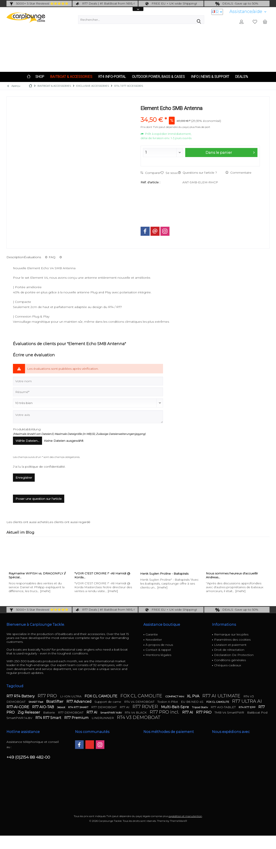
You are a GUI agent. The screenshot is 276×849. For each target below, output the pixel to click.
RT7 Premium (76, 718)
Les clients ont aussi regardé (69, 522)
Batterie (49, 712)
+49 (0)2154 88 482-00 (28, 757)
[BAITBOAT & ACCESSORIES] (71, 77)
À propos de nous (159, 645)
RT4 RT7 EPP (247, 707)
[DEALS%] (241, 77)
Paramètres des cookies (232, 639)
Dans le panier (230, 152)
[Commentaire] (88, 402)
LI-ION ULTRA (71, 696)
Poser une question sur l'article (39, 499)
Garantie (152, 634)
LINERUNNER (103, 718)
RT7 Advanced (79, 702)
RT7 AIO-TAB (43, 707)
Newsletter (154, 639)
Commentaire (238, 173)
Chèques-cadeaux (227, 665)
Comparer (151, 173)
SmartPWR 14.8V (111, 712)
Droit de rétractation (229, 650)
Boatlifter (55, 702)
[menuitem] (248, 11)
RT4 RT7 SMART (78, 707)
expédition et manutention (185, 816)
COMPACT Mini (175, 696)
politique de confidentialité (45, 467)
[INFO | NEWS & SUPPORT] (210, 77)
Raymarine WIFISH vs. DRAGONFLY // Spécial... (37, 575)
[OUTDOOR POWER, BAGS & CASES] (158, 77)
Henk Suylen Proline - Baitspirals (164, 573)
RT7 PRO (48, 695)
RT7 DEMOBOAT (104, 707)
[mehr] (45, 591)
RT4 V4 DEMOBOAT (139, 702)
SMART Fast (36, 701)
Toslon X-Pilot (168, 702)
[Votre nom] (88, 381)
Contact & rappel (158, 650)
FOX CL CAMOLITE (101, 696)
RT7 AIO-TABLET (224, 707)
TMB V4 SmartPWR (230, 712)
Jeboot (61, 707)
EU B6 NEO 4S (192, 702)
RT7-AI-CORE (18, 707)
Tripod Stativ (200, 707)
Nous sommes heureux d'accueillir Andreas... (232, 575)
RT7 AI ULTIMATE (221, 695)
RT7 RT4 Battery (20, 696)
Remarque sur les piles (231, 634)
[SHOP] (39, 77)
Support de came (108, 702)
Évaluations (36, 257)
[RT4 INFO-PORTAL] (112, 77)
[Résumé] (88, 392)
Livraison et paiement (230, 645)
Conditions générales (230, 660)
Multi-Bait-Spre (175, 707)
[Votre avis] (88, 416)
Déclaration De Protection (234, 655)
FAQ (56, 257)
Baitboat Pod (257, 712)
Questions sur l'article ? (197, 173)
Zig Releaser (29, 712)
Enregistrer (24, 478)
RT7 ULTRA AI (247, 701)
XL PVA (193, 696)
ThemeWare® (178, 820)
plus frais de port (200, 127)
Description (15, 257)
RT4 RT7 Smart (48, 718)
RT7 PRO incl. (165, 712)
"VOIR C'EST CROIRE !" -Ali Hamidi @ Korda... (102, 575)
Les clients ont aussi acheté (27, 522)
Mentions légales (158, 655)
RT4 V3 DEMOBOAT (138, 717)
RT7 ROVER (145, 706)
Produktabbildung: (27, 429)
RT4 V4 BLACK (136, 712)
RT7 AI (125, 707)
